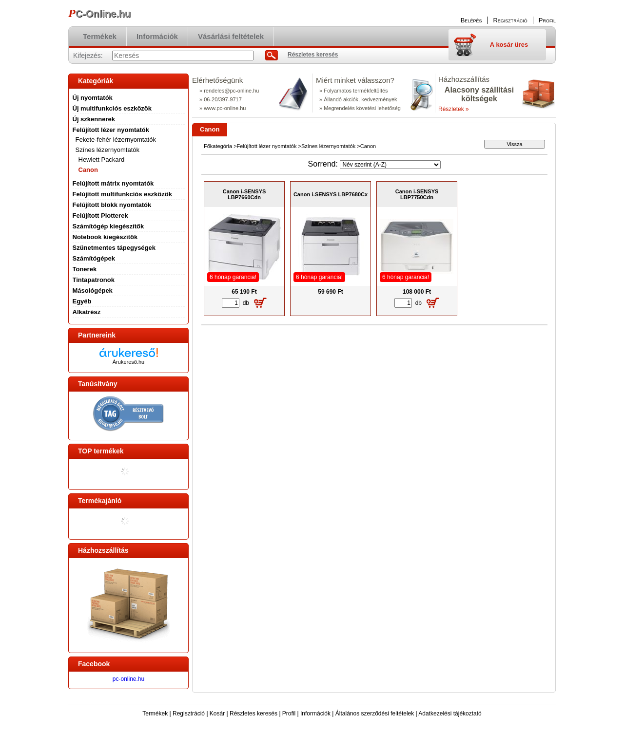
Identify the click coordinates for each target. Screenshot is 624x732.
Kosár (217, 713)
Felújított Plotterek (100, 215)
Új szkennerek (94, 119)
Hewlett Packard (101, 159)
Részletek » (453, 109)
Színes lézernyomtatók (328, 146)
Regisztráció (189, 713)
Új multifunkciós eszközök (112, 108)
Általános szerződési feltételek (374, 713)
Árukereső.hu (128, 362)
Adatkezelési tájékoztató (449, 713)
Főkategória (218, 146)
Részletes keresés (253, 713)
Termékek (155, 713)
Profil (288, 713)
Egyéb (82, 301)
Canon (88, 169)
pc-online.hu (128, 679)
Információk (315, 713)
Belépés (471, 20)
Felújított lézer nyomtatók (267, 146)
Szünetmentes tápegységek (114, 247)
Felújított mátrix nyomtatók (113, 183)
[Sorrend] (390, 164)
